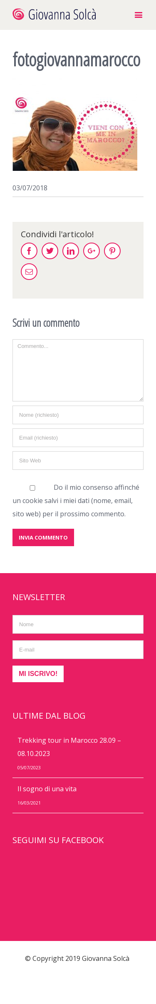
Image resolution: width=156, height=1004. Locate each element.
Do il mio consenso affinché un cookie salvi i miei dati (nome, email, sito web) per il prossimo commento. (75, 500)
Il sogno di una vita (47, 788)
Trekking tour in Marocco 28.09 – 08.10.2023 (69, 747)
